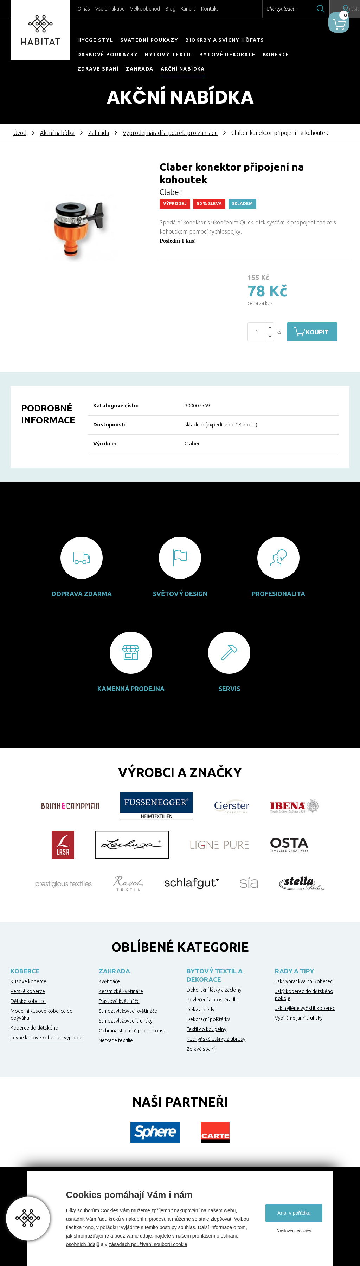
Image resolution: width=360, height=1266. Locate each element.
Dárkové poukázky (107, 54)
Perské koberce (28, 991)
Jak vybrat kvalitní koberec (304, 981)
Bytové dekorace (227, 54)
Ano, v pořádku (293, 1213)
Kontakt (209, 9)
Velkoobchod (145, 9)
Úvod (19, 133)
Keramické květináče (121, 991)
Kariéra (188, 9)
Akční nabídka (183, 69)
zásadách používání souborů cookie (148, 1244)
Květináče (109, 981)
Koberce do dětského (34, 1028)
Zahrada (140, 69)
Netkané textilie (116, 1040)
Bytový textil (168, 54)
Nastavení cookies (294, 1230)
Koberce (276, 54)
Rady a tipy (294, 970)
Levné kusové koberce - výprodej (47, 1037)
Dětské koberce (28, 1001)
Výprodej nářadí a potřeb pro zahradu (170, 133)
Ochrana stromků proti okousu (132, 1030)
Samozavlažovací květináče (128, 1011)
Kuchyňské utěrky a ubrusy (216, 1039)
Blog (170, 9)
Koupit (322, 331)
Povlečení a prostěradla (212, 1000)
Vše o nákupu (110, 9)
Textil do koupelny (206, 1029)
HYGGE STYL (95, 40)
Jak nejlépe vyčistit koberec (305, 1008)
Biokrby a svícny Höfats (224, 40)
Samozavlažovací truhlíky (126, 1021)
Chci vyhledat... (261, 9)
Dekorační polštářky (208, 1019)
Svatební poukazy (149, 40)
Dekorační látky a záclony (214, 990)
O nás (83, 9)
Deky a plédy (200, 1009)
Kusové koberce (28, 981)
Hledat (300, 9)
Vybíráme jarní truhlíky (299, 1018)
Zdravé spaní (98, 69)
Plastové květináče (119, 1001)
